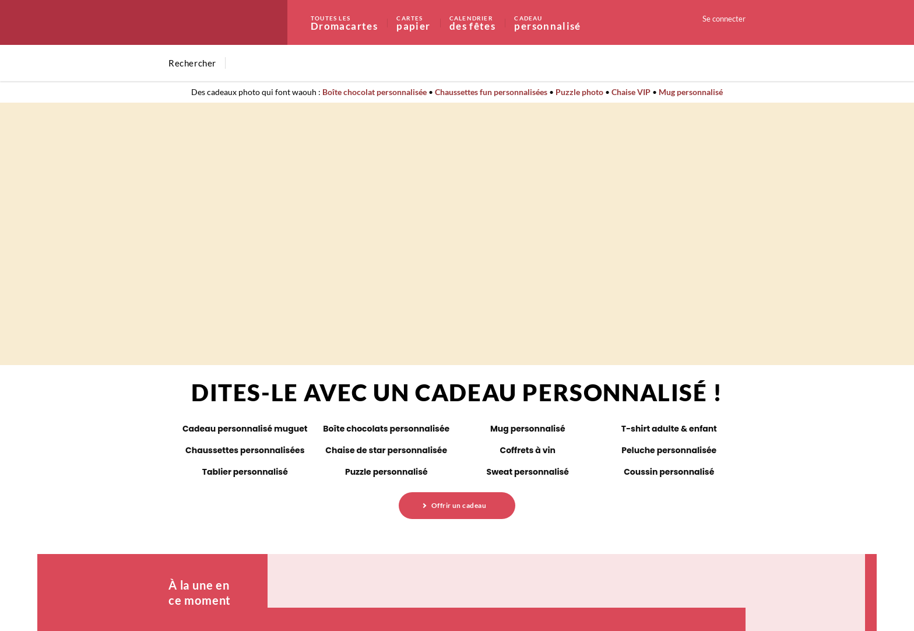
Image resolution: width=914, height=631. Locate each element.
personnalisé (547, 22)
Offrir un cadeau (459, 505)
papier (422, 22)
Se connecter (724, 18)
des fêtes (481, 22)
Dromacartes (353, 22)
